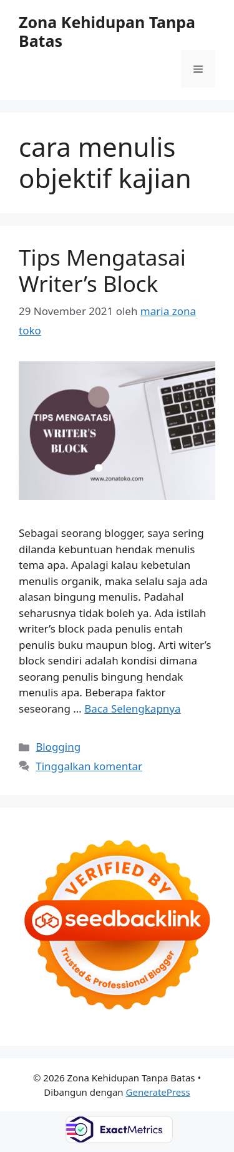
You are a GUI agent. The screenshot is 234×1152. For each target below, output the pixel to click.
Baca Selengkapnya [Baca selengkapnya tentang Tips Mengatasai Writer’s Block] (132, 708)
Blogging (58, 746)
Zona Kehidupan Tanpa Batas (107, 31)
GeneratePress (158, 1092)
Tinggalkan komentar (89, 766)
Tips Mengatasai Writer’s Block (102, 270)
